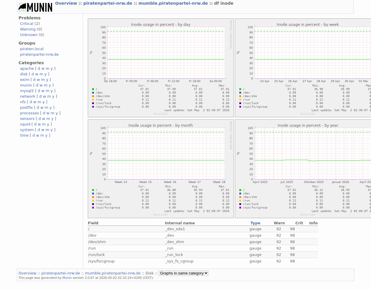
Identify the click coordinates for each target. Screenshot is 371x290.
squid (25, 124)
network (27, 96)
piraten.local (32, 49)
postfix (26, 107)
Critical (26, 23)
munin (26, 85)
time (24, 135)
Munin (67, 277)
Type (255, 223)
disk (24, 74)
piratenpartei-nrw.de (108, 3)
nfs (23, 102)
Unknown (28, 35)
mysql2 (27, 91)
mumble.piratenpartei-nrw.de (173, 3)
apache (27, 68)
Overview (66, 3)
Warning (27, 29)
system (27, 130)
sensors (27, 118)
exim (24, 79)
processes (29, 113)
